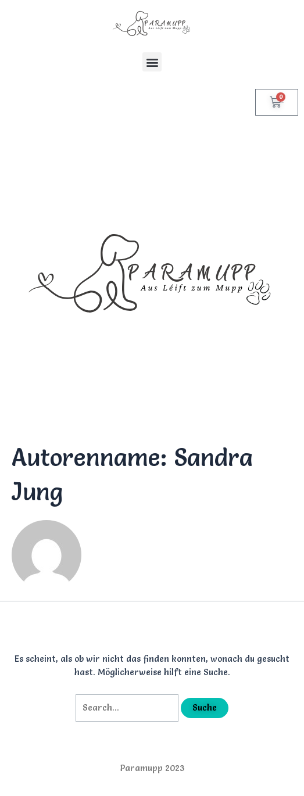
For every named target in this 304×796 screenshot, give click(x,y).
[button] (152, 61)
